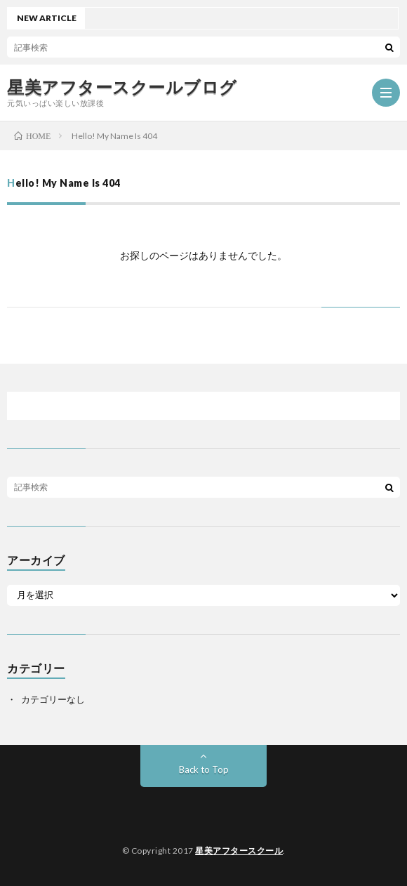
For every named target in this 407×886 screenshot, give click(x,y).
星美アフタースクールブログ (122, 87)
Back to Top (204, 769)
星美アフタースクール (239, 850)
